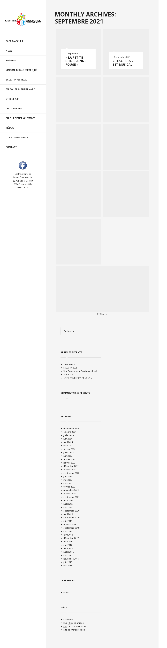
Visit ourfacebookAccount (23, 165)
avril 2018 (68, 534)
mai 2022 (67, 479)
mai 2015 (67, 565)
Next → (103, 314)
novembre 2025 (71, 428)
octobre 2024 (69, 431)
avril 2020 (68, 514)
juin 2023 (67, 455)
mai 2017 (67, 545)
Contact (11, 147)
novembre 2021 (71, 490)
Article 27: (68, 374)
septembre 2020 (71, 510)
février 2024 (69, 449)
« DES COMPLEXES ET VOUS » (77, 377)
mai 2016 (67, 555)
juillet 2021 (68, 503)
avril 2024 (68, 442)
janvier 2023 (69, 462)
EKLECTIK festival (16, 79)
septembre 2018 (71, 527)
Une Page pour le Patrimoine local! (80, 371)
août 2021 (68, 500)
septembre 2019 (71, 517)
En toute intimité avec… (21, 89)
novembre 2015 (71, 558)
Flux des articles (73, 622)
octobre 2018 (69, 524)
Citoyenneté (14, 108)
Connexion (68, 619)
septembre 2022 (71, 473)
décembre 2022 (71, 466)
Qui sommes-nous (17, 137)
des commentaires (74, 626)
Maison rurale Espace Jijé (21, 70)
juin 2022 (67, 476)
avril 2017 (68, 548)
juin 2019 (67, 521)
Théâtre (11, 60)
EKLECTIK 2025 (70, 367)
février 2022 (69, 486)
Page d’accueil (14, 41)
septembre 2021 (71, 497)
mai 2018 (67, 531)
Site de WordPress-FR (74, 629)
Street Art (13, 98)
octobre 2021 (69, 493)
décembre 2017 (71, 538)
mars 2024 (68, 445)
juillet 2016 (68, 551)
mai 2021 (67, 507)
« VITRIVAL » (69, 364)
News (9, 50)
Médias (10, 127)
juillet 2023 (68, 452)
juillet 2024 (68, 435)
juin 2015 (67, 562)
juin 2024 (67, 438)
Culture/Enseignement (20, 118)
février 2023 (69, 459)
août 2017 (68, 541)
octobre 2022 (69, 469)
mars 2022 (68, 483)
